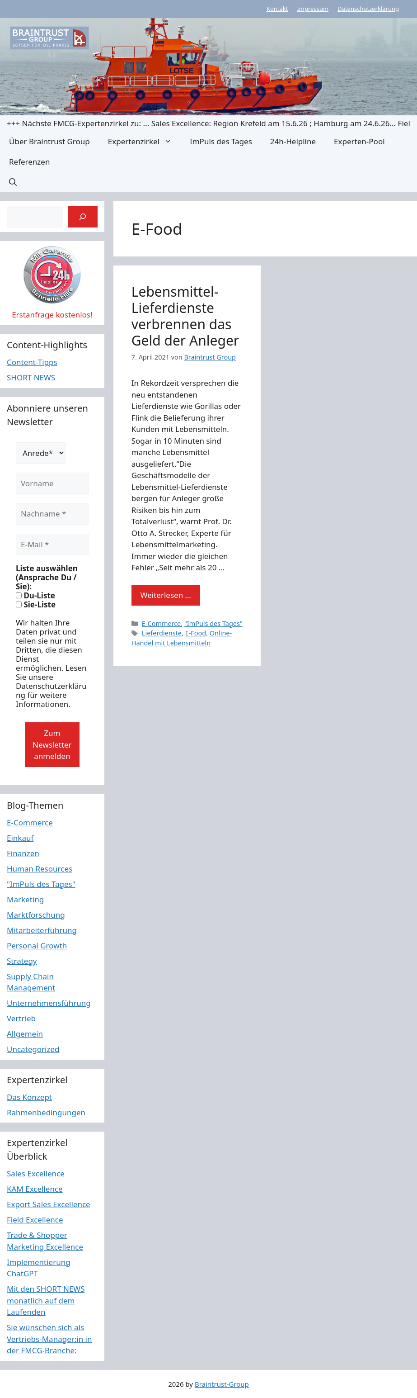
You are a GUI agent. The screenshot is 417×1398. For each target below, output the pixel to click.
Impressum (312, 9)
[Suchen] (83, 216)
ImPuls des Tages (221, 141)
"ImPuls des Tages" (213, 623)
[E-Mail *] (52, 544)
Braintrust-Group (222, 1384)
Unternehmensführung (49, 1003)
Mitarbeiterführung (42, 930)
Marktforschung (36, 915)
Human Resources (39, 868)
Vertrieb (21, 1018)
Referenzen (29, 161)
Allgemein (25, 1033)
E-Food (195, 633)
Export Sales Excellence (48, 1204)
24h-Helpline (293, 141)
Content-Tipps (32, 362)
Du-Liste (35, 595)
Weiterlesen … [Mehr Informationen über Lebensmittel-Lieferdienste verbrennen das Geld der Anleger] (166, 595)
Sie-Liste (36, 604)
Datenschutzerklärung (368, 9)
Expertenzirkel (144, 141)
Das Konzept (29, 1097)
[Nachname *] (52, 514)
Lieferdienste (162, 633)
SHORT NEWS (31, 377)
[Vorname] (52, 483)
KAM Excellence (35, 1189)
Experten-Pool (359, 141)
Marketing (25, 899)
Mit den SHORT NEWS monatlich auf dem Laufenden (46, 1300)
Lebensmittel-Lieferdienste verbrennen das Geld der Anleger (185, 316)
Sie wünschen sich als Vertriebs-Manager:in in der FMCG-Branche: (49, 1338)
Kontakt (277, 9)
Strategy (22, 961)
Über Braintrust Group (49, 141)
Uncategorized (33, 1049)
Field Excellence (35, 1219)
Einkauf (20, 838)
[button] (13, 182)
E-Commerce (161, 623)
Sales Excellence (36, 1173)
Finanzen (23, 853)
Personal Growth (37, 945)
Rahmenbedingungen (46, 1112)
